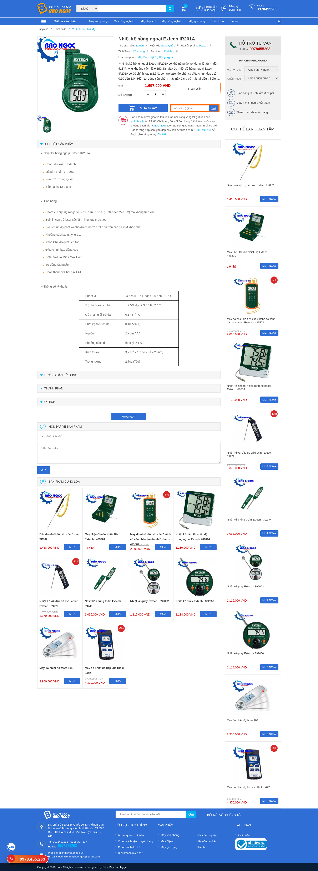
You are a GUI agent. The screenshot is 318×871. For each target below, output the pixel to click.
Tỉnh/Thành (234, 70)
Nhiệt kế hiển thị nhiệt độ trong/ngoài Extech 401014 (193, 537)
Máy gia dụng (196, 21)
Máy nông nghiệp (172, 21)
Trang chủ (43, 29)
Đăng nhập (235, 9)
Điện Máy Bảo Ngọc (114, 867)
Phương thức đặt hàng (131, 835)
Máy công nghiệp (124, 21)
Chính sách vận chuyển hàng (135, 841)
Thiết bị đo (217, 21)
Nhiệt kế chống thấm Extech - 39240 (103, 603)
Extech (139, 45)
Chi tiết (161, 134)
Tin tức (234, 21)
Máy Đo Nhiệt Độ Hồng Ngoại (155, 57)
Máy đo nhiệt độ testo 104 (56, 668)
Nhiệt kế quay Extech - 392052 (149, 601)
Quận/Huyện (234, 78)
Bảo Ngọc (160, 125)
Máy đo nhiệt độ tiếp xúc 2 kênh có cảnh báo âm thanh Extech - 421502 (150, 537)
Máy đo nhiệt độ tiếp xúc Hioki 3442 (104, 670)
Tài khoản (244, 835)
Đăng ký (233, 6)
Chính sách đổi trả (129, 847)
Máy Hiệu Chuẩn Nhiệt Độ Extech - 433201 (101, 537)
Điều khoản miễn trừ (130, 853)
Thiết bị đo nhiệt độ (83, 29)
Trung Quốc (168, 45)
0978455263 (267, 9)
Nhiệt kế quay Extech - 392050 (195, 601)
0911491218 (203, 129)
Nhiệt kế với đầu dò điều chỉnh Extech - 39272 (59, 603)
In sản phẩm (195, 88)
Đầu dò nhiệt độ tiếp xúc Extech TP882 (60, 537)
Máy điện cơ (148, 21)
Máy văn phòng (98, 21)
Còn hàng (139, 51)
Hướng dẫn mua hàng (210, 8)
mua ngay (129, 416)
